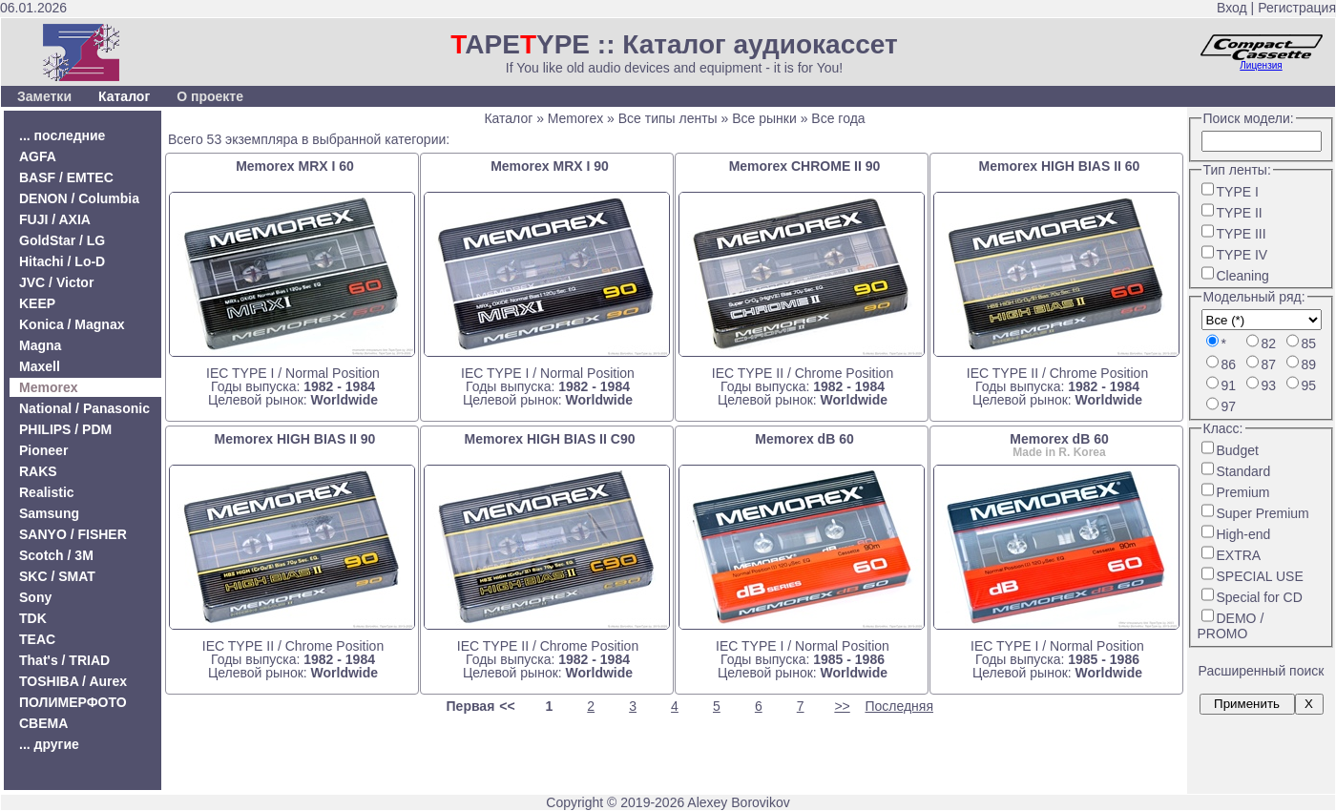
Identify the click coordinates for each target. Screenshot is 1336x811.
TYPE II (1240, 212)
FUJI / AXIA (55, 219)
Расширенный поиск (1262, 670)
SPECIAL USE (1260, 576)
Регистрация (1297, 7)
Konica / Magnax (71, 324)
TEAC (37, 639)
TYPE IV (1242, 254)
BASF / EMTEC (66, 177)
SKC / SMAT (57, 576)
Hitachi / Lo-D (62, 261)
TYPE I (1238, 191)
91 (1229, 385)
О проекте (210, 96)
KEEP (37, 303)
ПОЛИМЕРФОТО (73, 702)
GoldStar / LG (62, 240)
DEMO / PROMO (1231, 626)
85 (1309, 343)
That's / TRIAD (64, 660)
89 (1309, 364)
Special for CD (1260, 597)
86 (1229, 364)
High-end (1244, 534)
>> (841, 706)
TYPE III (1241, 233)
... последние (62, 135)
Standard (1244, 471)
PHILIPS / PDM (65, 429)
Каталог (124, 96)
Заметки (44, 96)
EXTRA (1239, 555)
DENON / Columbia (79, 198)
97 (1229, 406)
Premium (1243, 492)
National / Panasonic (84, 408)
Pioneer (43, 450)
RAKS (38, 471)
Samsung (49, 513)
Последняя (899, 706)
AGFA (37, 156)
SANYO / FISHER (73, 534)
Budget (1238, 450)
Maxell (39, 366)
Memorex (48, 387)
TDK (33, 618)
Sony (35, 597)
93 (1269, 385)
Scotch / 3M (56, 555)
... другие (49, 744)
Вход (1232, 7)
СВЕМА (43, 723)
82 (1269, 343)
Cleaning (1243, 275)
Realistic (46, 492)
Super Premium (1263, 513)
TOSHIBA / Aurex (73, 681)
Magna (40, 345)
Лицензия (1261, 65)
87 (1269, 364)
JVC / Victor (56, 282)
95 (1309, 385)
